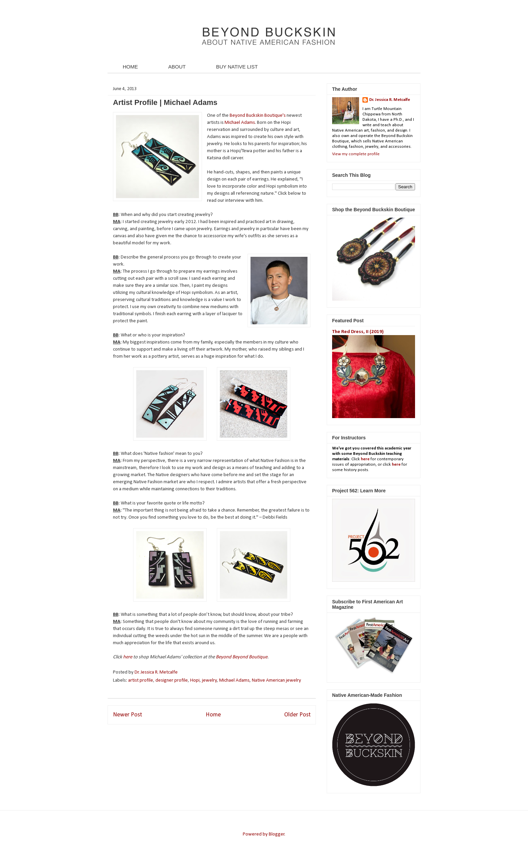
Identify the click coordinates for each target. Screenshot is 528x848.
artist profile (140, 680)
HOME (130, 67)
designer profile (171, 680)
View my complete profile (356, 154)
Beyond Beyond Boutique (241, 657)
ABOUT (177, 67)
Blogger (277, 834)
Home (213, 715)
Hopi (195, 680)
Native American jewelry (276, 680)
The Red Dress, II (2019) (358, 331)
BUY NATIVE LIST (237, 67)
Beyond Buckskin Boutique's (258, 115)
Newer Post (127, 715)
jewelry (209, 680)
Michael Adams (240, 122)
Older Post (297, 715)
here (128, 657)
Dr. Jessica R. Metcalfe (157, 672)
